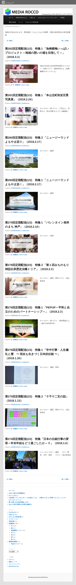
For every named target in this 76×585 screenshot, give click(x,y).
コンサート (12, 519)
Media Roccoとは (21, 17)
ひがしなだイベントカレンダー (48, 17)
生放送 (62, 17)
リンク (21, 22)
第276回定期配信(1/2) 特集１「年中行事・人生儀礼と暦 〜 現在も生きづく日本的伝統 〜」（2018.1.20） (36, 354)
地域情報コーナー (16, 530)
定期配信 (17, 85)
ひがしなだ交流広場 (32, 22)
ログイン (11, 559)
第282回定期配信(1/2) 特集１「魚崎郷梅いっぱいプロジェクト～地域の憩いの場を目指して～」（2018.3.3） (37, 53)
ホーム (11, 17)
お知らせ (32, 17)
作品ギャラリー (16, 544)
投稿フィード (13, 562)
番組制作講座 (13, 541)
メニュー (10, 2)
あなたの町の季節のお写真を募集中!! (20, 504)
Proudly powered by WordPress (38, 577)
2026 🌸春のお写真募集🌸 (17, 493)
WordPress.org (14, 566)
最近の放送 (12, 22)
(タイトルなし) (13, 495)
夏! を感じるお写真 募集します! (19, 502)
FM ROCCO (12, 512)
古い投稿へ (9, 40)
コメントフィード (14, 564)
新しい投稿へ (66, 40)
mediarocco (25, 61)
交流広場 (11, 521)
